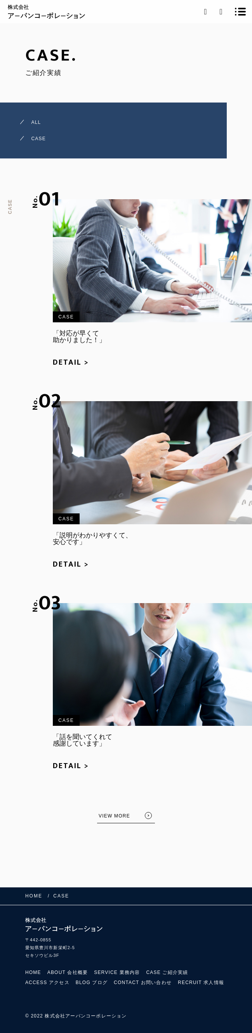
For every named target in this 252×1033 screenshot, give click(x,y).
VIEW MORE (114, 816)
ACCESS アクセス (47, 982)
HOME (33, 972)
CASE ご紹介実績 (167, 972)
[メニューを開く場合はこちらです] (240, 11)
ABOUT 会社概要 (67, 972)
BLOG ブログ (92, 982)
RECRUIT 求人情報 (201, 982)
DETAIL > (71, 362)
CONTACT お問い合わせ (143, 982)
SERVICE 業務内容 (117, 972)
